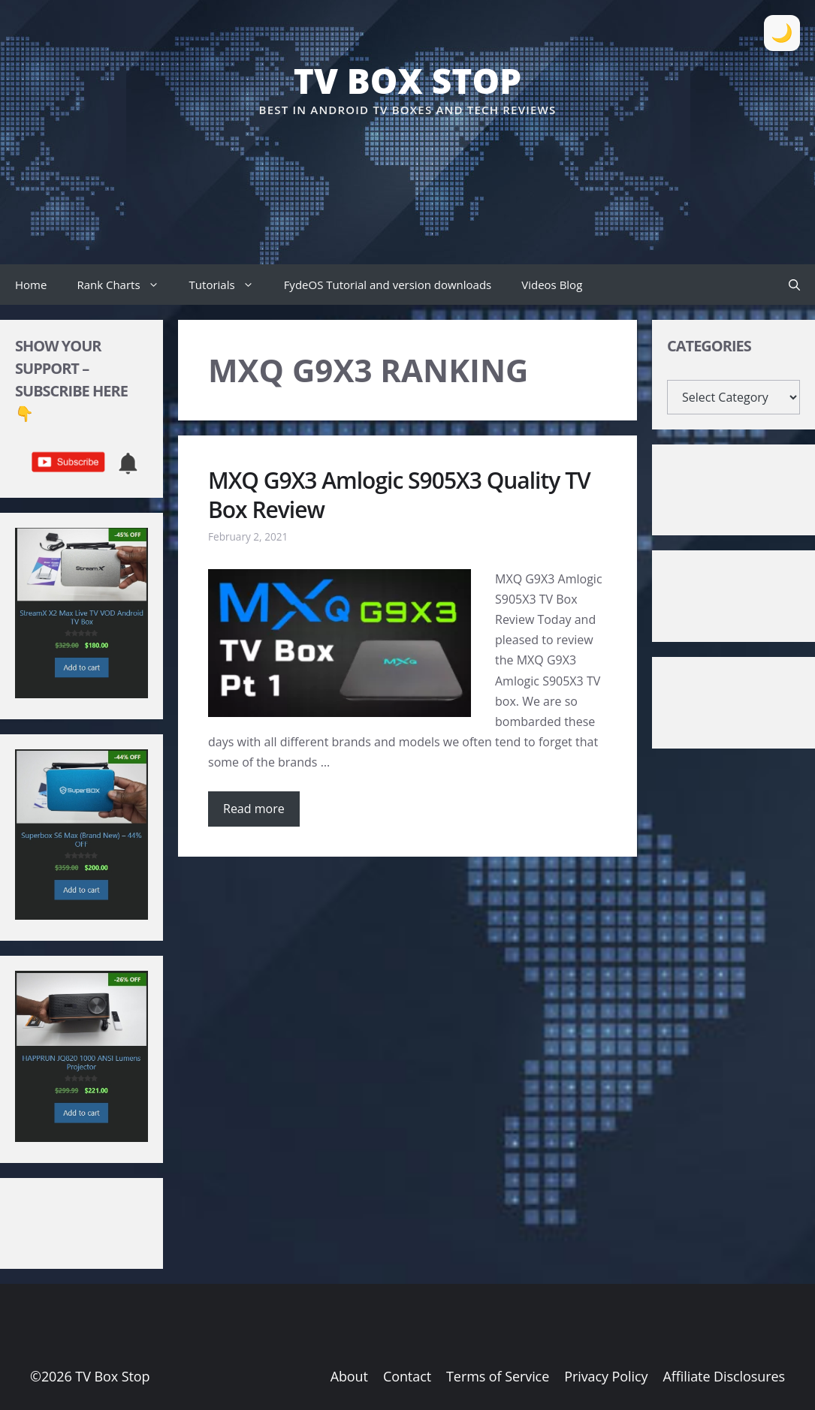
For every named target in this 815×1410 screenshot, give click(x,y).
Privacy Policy (605, 1376)
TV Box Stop (407, 80)
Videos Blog (551, 284)
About (349, 1376)
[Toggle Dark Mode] (782, 33)
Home (31, 284)
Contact (407, 1376)
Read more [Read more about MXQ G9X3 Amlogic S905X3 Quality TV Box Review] (254, 808)
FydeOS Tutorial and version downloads (388, 284)
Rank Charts (125, 284)
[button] (794, 284)
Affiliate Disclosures (724, 1376)
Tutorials (229, 284)
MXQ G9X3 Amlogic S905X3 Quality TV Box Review (399, 495)
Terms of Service (497, 1376)
